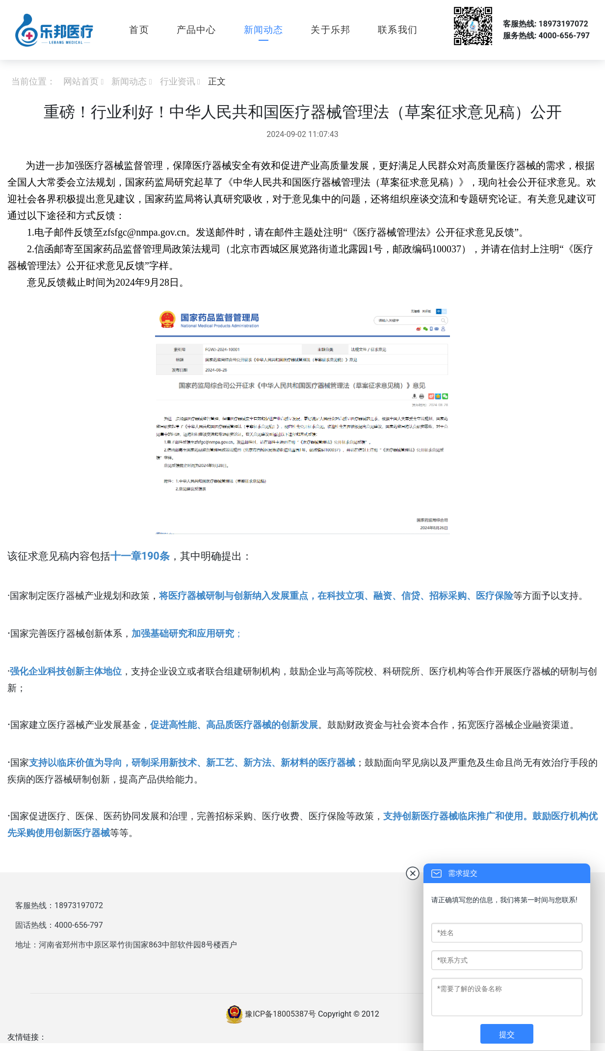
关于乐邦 (330, 29)
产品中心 (196, 29)
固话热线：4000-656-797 (59, 925)
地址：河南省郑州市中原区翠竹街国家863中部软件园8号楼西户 (126, 944)
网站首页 (81, 81)
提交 (507, 1034)
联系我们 (398, 29)
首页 (139, 29)
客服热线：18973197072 (59, 905)
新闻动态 (264, 29)
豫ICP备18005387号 (280, 1014)
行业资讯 (177, 81)
